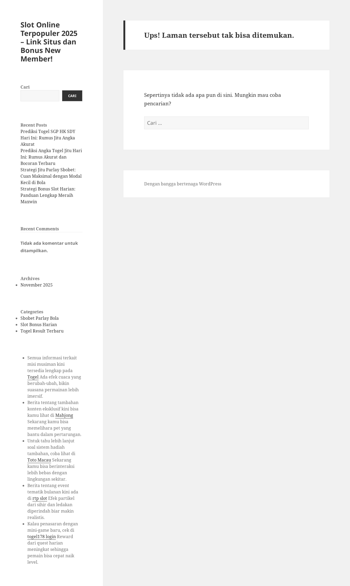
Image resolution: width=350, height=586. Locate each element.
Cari (25, 87)
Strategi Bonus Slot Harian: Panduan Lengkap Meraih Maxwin (48, 195)
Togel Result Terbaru (42, 331)
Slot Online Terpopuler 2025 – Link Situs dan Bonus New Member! (48, 42)
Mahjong (64, 415)
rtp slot (39, 498)
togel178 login (41, 536)
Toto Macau (39, 460)
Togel (33, 377)
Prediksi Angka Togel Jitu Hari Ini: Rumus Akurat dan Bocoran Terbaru (51, 157)
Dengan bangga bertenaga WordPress (182, 184)
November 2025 (36, 285)
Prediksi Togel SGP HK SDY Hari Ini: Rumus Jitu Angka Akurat (47, 137)
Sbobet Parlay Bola (39, 318)
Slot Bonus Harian (38, 324)
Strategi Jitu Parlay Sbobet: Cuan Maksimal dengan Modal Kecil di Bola (51, 176)
